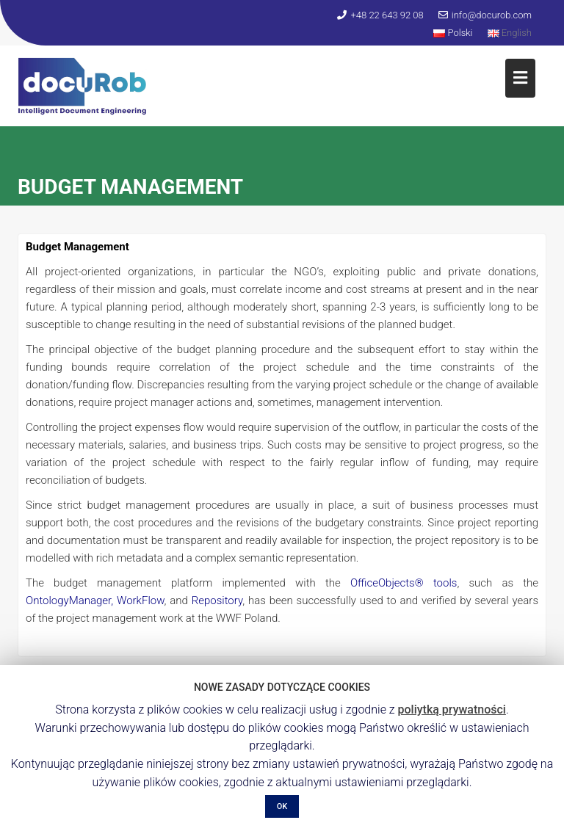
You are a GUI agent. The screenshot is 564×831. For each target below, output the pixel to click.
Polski (452, 32)
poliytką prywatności (452, 709)
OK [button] (282, 806)
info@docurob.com (485, 15)
